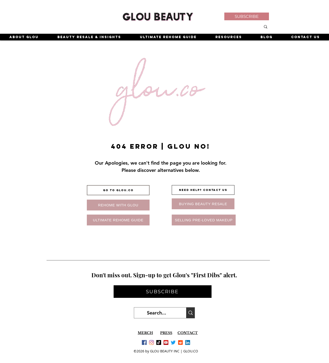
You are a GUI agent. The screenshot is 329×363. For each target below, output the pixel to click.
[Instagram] (151, 342)
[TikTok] (158, 342)
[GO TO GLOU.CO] (118, 190)
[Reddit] (180, 342)
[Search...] (156, 312)
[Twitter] (173, 342)
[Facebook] (144, 342)
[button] (246, 16)
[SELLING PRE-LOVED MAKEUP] (204, 220)
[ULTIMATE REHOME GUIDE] (118, 220)
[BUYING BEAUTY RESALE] (203, 203)
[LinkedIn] (187, 342)
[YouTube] (166, 342)
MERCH (145, 333)
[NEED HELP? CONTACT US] (203, 190)
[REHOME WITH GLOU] (118, 205)
